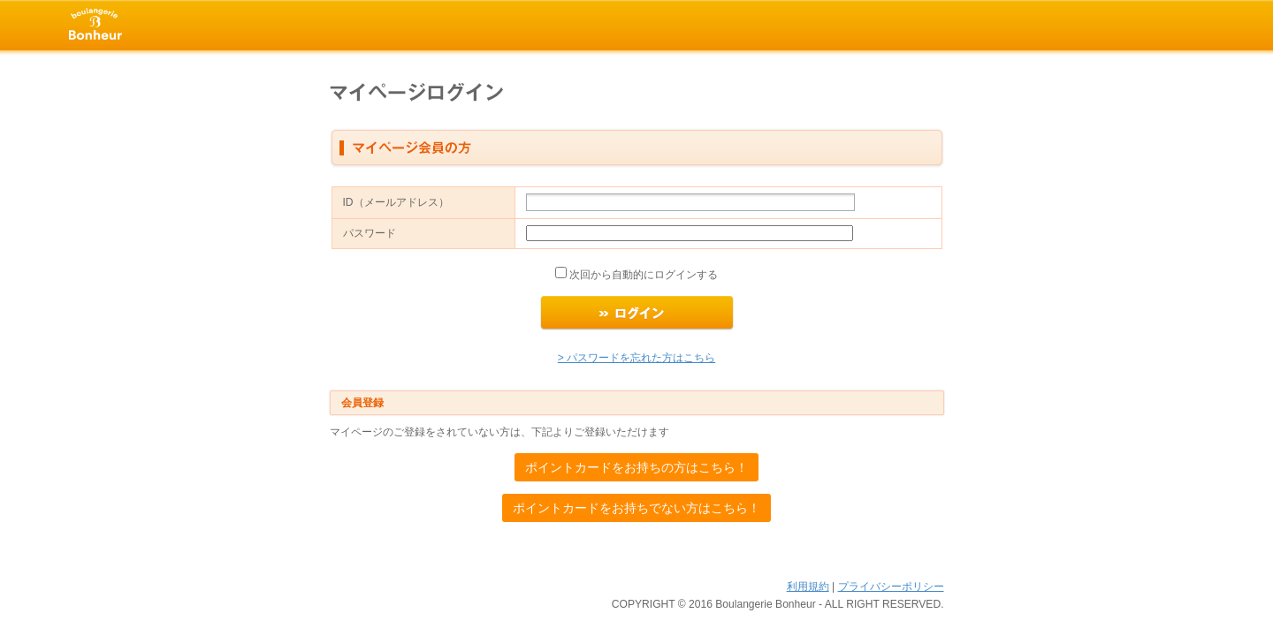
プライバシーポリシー (891, 586)
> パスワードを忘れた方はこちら (636, 358)
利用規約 (808, 586)
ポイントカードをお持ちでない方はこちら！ (636, 508)
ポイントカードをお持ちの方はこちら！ (636, 467)
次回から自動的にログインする (642, 275)
